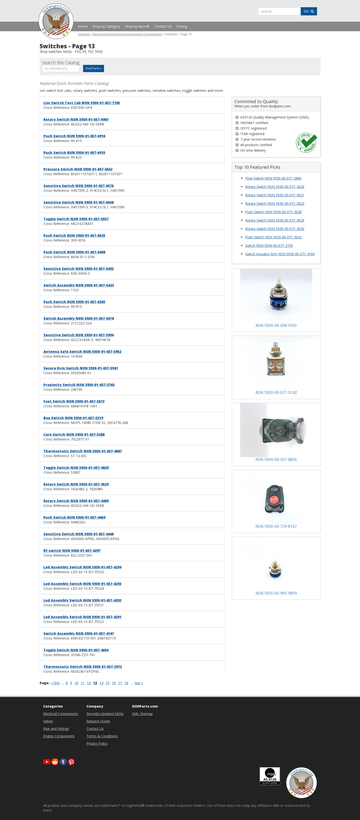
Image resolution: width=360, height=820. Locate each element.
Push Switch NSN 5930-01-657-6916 (74, 136)
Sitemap (84, 34)
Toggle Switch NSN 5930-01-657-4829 (76, 467)
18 (126, 683)
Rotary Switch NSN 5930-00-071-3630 (274, 228)
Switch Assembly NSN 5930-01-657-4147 (78, 633)
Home (83, 26)
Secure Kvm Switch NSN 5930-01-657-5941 (80, 368)
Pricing (182, 26)
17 (120, 683)
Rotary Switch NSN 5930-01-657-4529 (76, 484)
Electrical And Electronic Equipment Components (127, 34)
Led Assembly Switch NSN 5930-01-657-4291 (82, 617)
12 (89, 683)
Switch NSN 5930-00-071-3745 (269, 245)
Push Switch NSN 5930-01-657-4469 (74, 517)
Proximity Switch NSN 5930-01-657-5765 (79, 384)
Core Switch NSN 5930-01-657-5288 (73, 434)
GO (309, 11)
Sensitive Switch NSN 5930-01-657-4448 (78, 534)
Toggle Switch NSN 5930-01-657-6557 (76, 219)
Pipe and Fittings (56, 728)
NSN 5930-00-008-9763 (276, 325)
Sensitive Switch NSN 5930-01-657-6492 (78, 268)
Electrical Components (60, 713)
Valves (48, 721)
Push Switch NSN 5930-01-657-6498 (74, 252)
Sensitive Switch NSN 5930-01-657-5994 (78, 335)
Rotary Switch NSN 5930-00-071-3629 (274, 220)
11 (83, 683)
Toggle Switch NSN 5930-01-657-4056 (76, 650)
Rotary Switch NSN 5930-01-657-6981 (76, 119)
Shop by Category (106, 26)
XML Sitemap (142, 713)
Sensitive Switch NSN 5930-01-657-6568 (78, 202)
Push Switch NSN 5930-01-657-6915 (74, 152)
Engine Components (59, 736)
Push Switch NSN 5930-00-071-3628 (273, 212)
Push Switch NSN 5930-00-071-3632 (273, 237)
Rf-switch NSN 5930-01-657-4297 (71, 550)
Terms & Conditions (102, 736)
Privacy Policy (97, 743)
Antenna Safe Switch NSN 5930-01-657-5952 (82, 351)
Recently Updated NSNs (105, 713)
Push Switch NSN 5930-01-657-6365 (74, 301)
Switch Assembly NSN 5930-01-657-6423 (78, 285)
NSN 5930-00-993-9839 (276, 593)
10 (76, 683)
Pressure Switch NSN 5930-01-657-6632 (77, 169)
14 (101, 683)
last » (139, 683)
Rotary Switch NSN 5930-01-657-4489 (76, 500)
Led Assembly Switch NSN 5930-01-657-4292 (82, 600)
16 (114, 683)
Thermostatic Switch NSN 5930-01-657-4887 (82, 451)
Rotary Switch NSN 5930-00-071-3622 (274, 203)
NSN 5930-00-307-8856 (276, 459)
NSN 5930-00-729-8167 (276, 526)
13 (95, 683)
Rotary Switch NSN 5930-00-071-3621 (274, 195)
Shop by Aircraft (137, 26)
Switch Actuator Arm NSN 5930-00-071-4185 (280, 254)
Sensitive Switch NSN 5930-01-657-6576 (78, 185)
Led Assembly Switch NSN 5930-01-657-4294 (82, 567)
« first (55, 683)
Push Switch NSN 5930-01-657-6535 (74, 235)
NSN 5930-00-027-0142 (276, 392)
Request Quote (98, 721)
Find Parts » (93, 68)
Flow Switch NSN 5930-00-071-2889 (273, 178)
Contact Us (163, 26)
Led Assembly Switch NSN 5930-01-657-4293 (82, 583)
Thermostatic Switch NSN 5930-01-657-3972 (82, 666)
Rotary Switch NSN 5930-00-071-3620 (274, 186)
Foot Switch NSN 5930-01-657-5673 (73, 401)
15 (108, 683)
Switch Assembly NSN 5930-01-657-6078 (78, 318)
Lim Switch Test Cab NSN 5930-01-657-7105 (81, 102)
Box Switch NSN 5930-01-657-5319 (73, 418)
